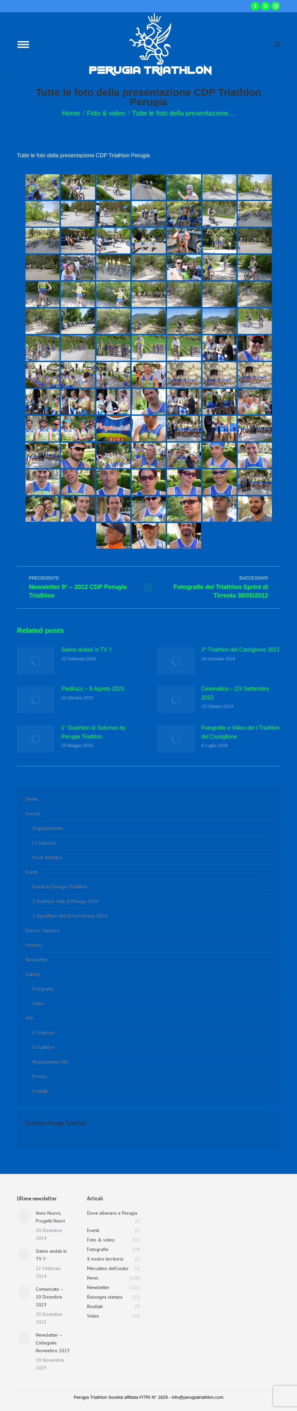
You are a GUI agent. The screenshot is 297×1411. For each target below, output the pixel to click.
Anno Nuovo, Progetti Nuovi (50, 1217)
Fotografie (43, 989)
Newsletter (37, 960)
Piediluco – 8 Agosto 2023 (92, 689)
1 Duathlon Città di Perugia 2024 (65, 901)
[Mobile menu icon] (23, 44)
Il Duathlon (43, 1047)
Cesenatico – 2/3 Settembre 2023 (235, 693)
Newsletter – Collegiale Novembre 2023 (53, 1343)
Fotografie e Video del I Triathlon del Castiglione (240, 732)
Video (38, 1003)
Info (30, 1018)
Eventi (32, 872)
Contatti (40, 1091)
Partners (34, 945)
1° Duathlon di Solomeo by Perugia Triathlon (93, 732)
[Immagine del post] (35, 660)
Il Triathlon (43, 1033)
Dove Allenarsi (47, 857)
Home (32, 799)
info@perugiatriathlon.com (198, 1397)
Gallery (33, 974)
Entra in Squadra (42, 930)
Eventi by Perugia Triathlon (59, 886)
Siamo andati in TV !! (86, 650)
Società (33, 813)
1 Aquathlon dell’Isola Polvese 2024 (69, 916)
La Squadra (43, 843)
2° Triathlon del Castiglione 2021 (240, 650)
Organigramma (47, 828)
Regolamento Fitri (50, 1062)
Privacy (39, 1076)
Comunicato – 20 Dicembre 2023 (49, 1297)
